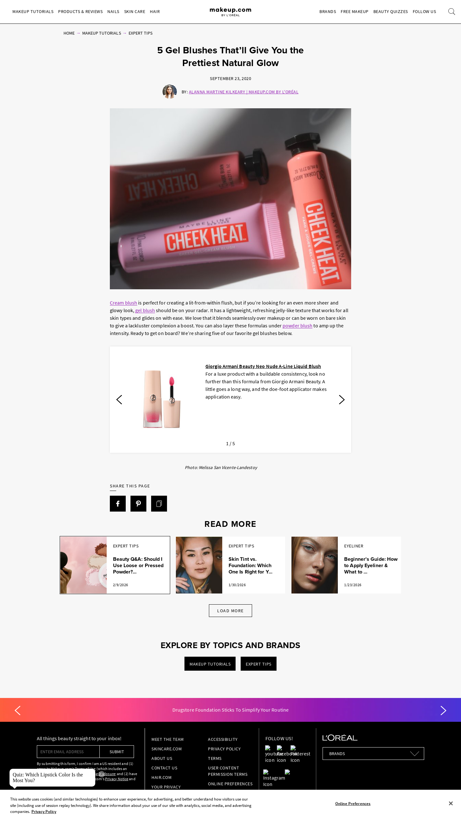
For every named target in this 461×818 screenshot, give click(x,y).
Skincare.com (166, 749)
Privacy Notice (116, 778)
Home (69, 33)
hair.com (161, 777)
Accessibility (223, 739)
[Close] (451, 803)
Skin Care (134, 11)
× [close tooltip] (101, 774)
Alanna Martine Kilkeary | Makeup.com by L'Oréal (244, 92)
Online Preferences (230, 784)
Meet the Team (167, 739)
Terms (215, 758)
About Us (161, 758)
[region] (230, 804)
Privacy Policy (224, 749)
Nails (113, 11)
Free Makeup (355, 11)
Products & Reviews (80, 11)
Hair (155, 11)
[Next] (342, 400)
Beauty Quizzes (390, 11)
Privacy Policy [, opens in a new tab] (43, 811)
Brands (327, 11)
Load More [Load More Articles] (230, 611)
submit (117, 751)
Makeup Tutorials (32, 11)
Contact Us (164, 768)
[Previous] (119, 400)
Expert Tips (141, 33)
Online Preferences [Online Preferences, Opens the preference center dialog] (353, 803)
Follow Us (424, 11)
